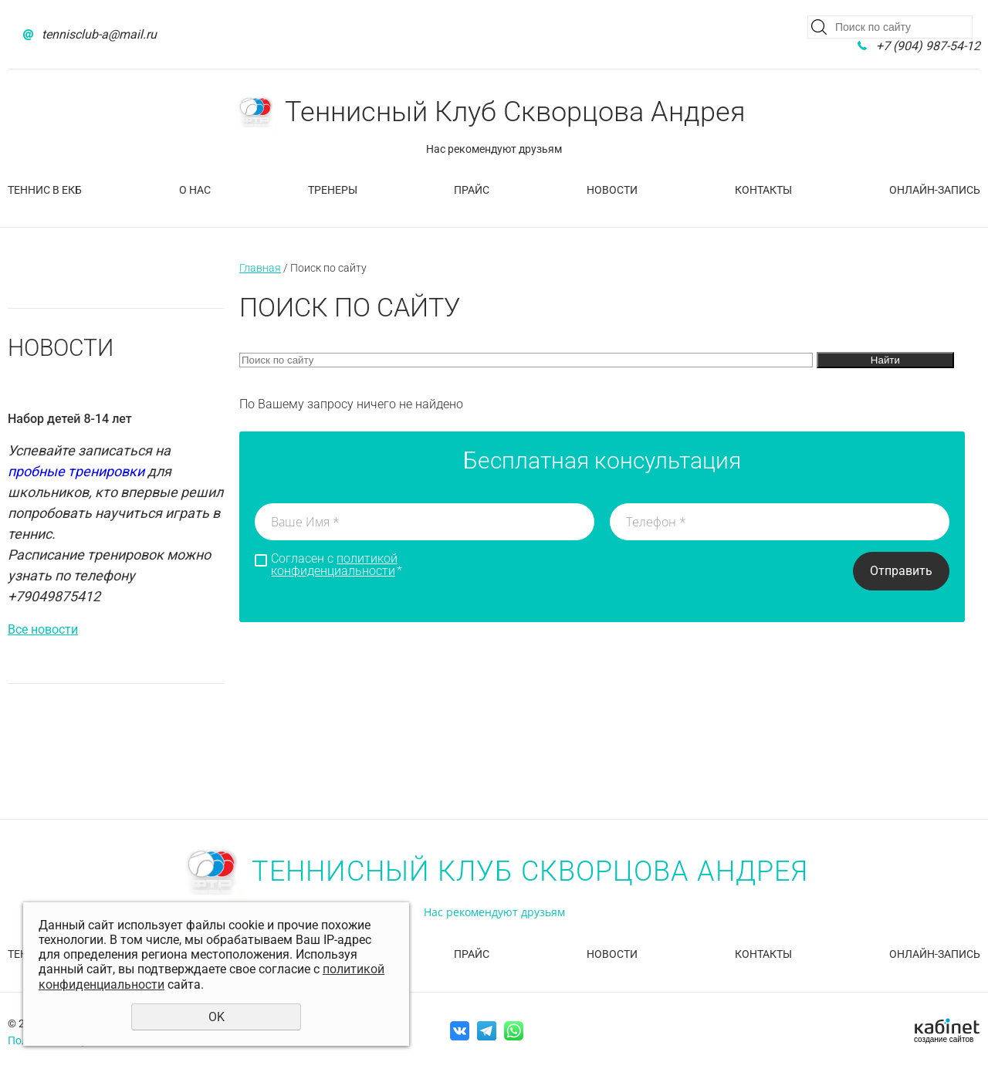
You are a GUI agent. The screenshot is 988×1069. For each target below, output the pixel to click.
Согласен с (336, 565)
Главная (260, 268)
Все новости (43, 629)
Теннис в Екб (45, 190)
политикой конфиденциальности (334, 564)
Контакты (763, 190)
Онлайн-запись (934, 190)
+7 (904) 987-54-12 (928, 46)
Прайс (471, 190)
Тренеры (332, 190)
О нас (195, 190)
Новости (612, 190)
